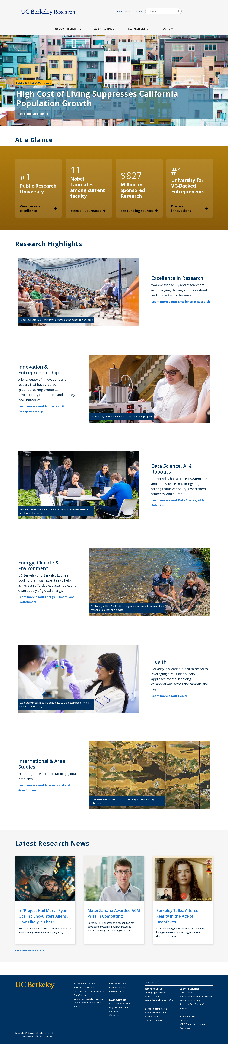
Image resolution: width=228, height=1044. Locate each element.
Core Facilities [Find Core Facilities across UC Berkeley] (186, 992)
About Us (124, 11)
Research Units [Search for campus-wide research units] (116, 991)
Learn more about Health (171, 696)
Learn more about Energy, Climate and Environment (46, 599)
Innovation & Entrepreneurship (89, 991)
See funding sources (139, 211)
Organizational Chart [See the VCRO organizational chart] (119, 1007)
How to (167, 28)
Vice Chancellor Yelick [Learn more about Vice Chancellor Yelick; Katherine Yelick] (119, 1003)
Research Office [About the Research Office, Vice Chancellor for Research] (118, 1000)
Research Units (138, 28)
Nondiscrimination (44, 1036)
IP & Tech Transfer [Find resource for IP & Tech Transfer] (153, 1020)
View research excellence (38, 208)
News (139, 11)
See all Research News (29, 950)
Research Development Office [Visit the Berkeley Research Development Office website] (159, 1000)
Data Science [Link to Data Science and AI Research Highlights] (80, 995)
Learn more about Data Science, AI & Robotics (177, 502)
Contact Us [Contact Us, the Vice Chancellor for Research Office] (114, 1015)
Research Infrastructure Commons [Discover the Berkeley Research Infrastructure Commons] (196, 996)
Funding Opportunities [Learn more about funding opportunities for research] (155, 992)
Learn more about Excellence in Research (180, 304)
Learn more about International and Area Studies (44, 787)
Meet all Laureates (88, 211)
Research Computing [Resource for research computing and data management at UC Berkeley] (190, 1000)
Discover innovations (189, 208)
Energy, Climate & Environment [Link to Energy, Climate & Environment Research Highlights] (88, 998)
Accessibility (28, 1036)
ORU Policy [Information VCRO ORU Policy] (185, 1020)
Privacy (18, 1036)
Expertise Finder (104, 28)
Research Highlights (67, 28)
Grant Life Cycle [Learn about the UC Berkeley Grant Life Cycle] (152, 996)
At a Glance (34, 140)
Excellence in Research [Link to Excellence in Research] (85, 987)
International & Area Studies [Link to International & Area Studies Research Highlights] (87, 1002)
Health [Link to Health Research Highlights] (77, 1006)
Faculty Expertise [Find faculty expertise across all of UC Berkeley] (117, 987)
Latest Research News (52, 843)
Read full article (33, 114)
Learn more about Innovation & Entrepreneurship (41, 408)
